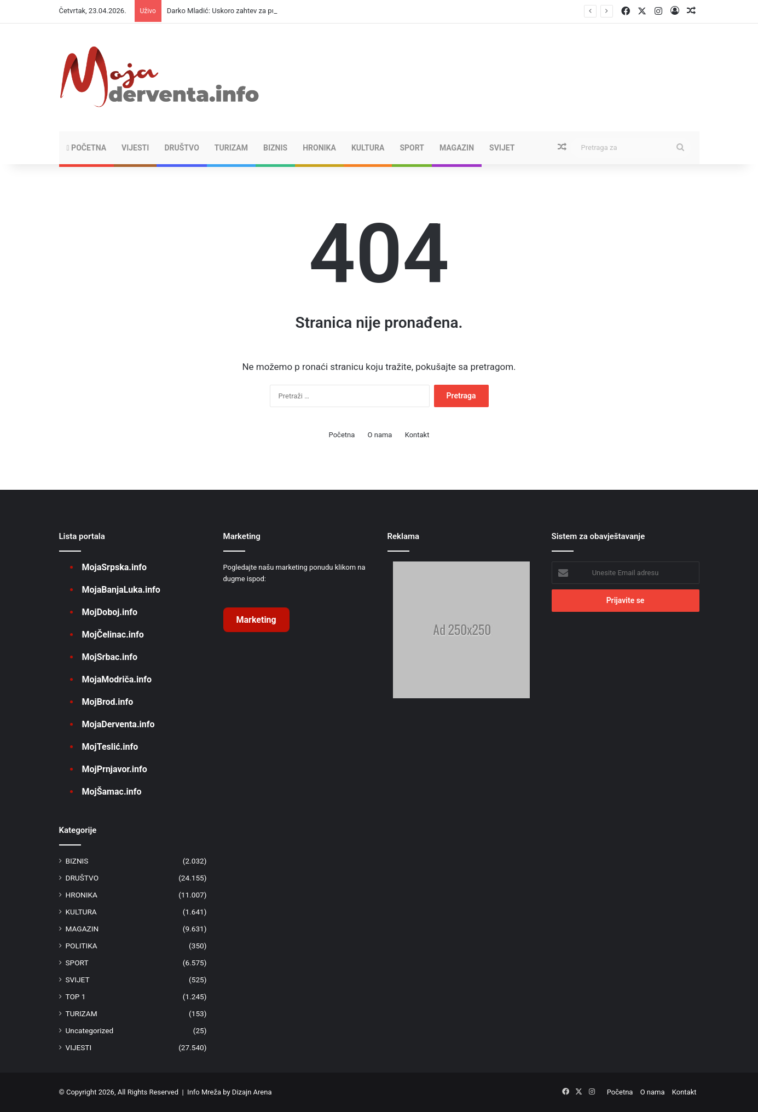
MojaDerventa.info (118, 724)
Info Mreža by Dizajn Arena (229, 1092)
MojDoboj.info (109, 612)
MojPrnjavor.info (114, 769)
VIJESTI (135, 147)
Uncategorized (90, 1030)
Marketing (256, 620)
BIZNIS (275, 147)
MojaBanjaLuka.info (121, 589)
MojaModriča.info (117, 679)
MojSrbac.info (109, 657)
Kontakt (417, 435)
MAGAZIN (456, 147)
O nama (380, 435)
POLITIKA (81, 945)
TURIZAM (231, 147)
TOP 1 (76, 996)
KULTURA (367, 147)
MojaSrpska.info (114, 567)
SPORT (412, 147)
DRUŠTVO (181, 147)
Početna (87, 147)
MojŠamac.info (112, 791)
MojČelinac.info (113, 634)
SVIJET (501, 147)
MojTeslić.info (110, 747)
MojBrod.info (108, 702)
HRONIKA (319, 147)
